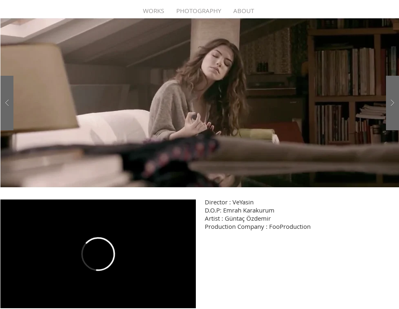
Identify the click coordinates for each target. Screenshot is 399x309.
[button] (199, 102)
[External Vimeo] (98, 253)
